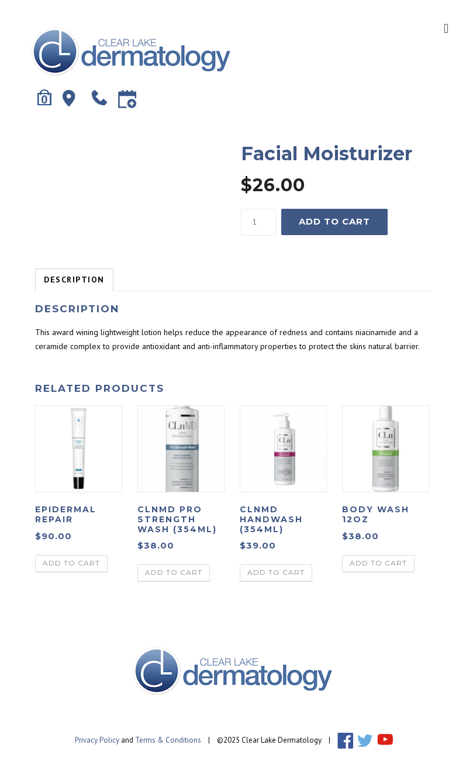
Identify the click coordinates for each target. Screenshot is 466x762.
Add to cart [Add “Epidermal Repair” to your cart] (71, 562)
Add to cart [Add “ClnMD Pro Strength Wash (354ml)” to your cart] (173, 572)
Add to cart (334, 221)
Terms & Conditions (168, 740)
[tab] (74, 280)
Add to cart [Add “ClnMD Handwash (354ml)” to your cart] (276, 572)
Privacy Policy (97, 740)
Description (74, 279)
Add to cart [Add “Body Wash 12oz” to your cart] (378, 562)
